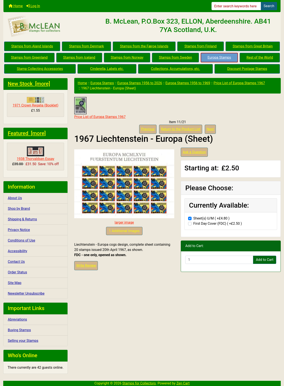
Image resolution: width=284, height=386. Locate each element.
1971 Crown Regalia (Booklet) (35, 102)
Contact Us (16, 262)
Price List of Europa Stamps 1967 (239, 83)
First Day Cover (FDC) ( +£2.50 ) (217, 223)
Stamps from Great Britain (253, 46)
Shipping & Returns (22, 219)
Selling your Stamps (23, 341)
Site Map (14, 283)
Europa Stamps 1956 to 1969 (187, 83)
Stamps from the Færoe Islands (144, 46)
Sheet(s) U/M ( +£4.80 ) (211, 218)
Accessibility (17, 251)
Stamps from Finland (200, 46)
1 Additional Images (124, 231)
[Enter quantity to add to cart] (219, 260)
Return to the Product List (180, 129)
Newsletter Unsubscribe (26, 293)
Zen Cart (183, 383)
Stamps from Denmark (86, 46)
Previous (148, 129)
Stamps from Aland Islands (32, 46)
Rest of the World (260, 57)
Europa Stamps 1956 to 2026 (139, 83)
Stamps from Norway (127, 57)
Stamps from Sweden (175, 57)
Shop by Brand (19, 209)
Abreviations (17, 319)
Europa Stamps (219, 57)
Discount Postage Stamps (247, 69)
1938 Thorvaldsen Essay (35, 153)
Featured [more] (27, 133)
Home (16, 6)
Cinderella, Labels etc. (107, 69)
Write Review (86, 265)
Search (269, 6)
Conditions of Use (21, 240)
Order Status (17, 272)
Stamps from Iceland (79, 57)
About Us (15, 198)
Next (210, 129)
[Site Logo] (50, 26)
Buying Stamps (19, 330)
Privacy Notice (19, 230)
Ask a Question (194, 152)
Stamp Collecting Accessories (40, 69)
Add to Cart (264, 260)
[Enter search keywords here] (236, 6)
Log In (33, 6)
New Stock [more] (29, 84)
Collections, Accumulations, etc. (175, 69)
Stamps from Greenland (29, 57)
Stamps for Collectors (139, 383)
